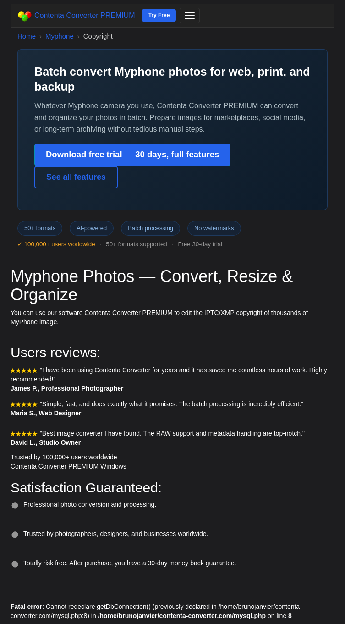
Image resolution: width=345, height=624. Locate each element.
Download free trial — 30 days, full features (132, 154)
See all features (76, 177)
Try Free (159, 15)
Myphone (59, 36)
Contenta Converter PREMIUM (76, 16)
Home (26, 36)
